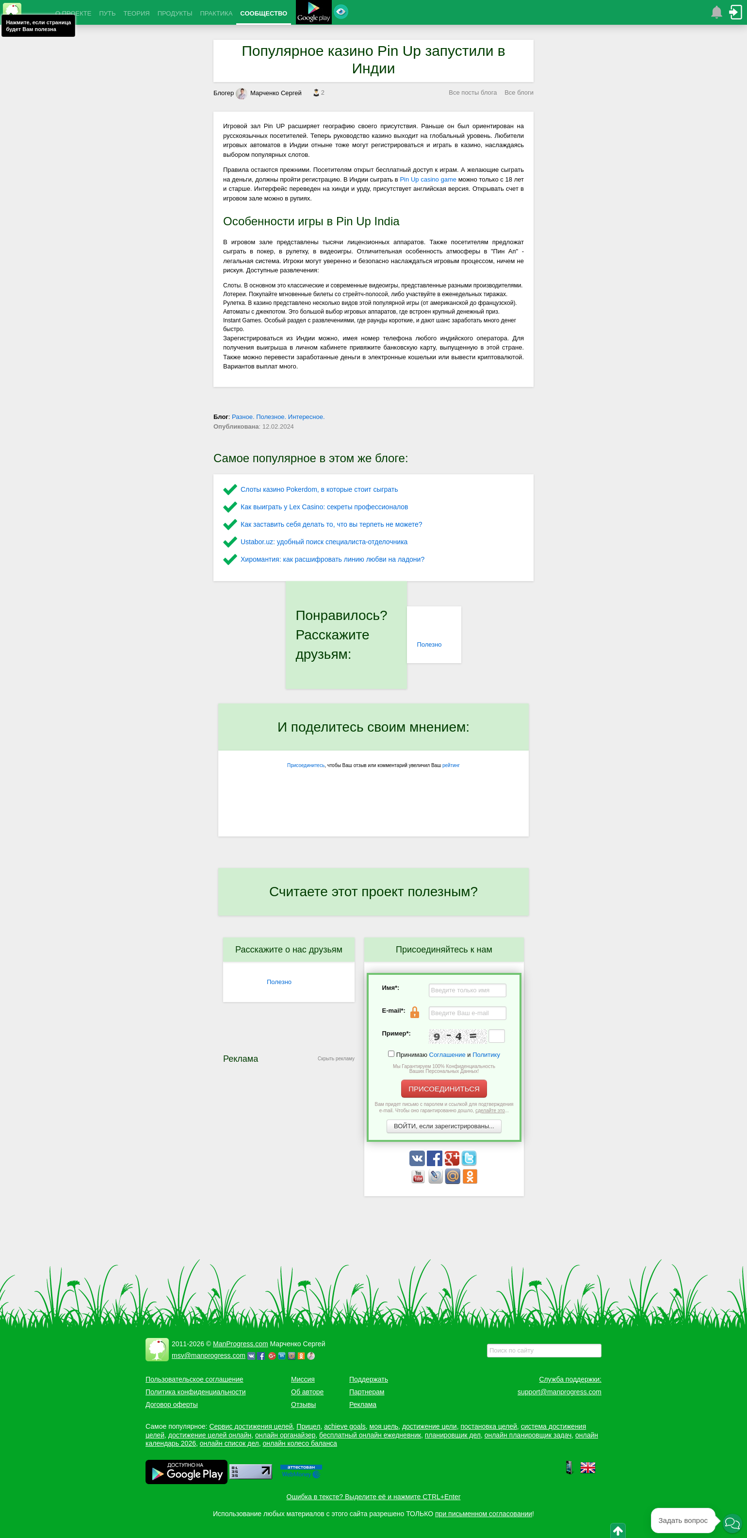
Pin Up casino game (428, 179)
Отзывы (303, 1404)
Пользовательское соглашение (195, 1379)
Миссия (303, 1379)
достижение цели (429, 1426)
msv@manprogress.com (208, 1355)
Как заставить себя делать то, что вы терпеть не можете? (331, 524)
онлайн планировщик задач (528, 1435)
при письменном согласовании (483, 1514)
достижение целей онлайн (209, 1435)
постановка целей (488, 1426)
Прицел (308, 1426)
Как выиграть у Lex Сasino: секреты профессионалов (324, 507)
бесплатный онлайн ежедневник (370, 1435)
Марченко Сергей (269, 93)
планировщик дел (453, 1435)
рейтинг (451, 765)
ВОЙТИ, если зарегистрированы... (444, 1126)
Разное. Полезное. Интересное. (278, 416)
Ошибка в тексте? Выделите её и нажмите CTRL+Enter (374, 1497)
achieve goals (345, 1426)
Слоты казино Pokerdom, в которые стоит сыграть (319, 489)
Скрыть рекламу (336, 1058)
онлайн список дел (229, 1443)
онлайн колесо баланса (299, 1443)
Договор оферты (172, 1404)
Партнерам (366, 1392)
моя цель (384, 1426)
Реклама (362, 1404)
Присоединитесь (306, 765)
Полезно (429, 644)
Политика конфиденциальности (196, 1392)
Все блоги (519, 92)
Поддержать (368, 1379)
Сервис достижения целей (250, 1426)
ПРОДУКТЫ (175, 13)
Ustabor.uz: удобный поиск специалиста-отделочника (324, 542)
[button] (732, 1523)
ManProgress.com (240, 1344)
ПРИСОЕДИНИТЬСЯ (444, 1089)
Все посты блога (473, 92)
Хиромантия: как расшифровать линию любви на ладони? (332, 559)
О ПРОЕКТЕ (73, 13)
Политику (486, 1054)
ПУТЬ (107, 13)
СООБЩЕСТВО (263, 13)
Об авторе (307, 1392)
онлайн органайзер (285, 1435)
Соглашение (447, 1054)
